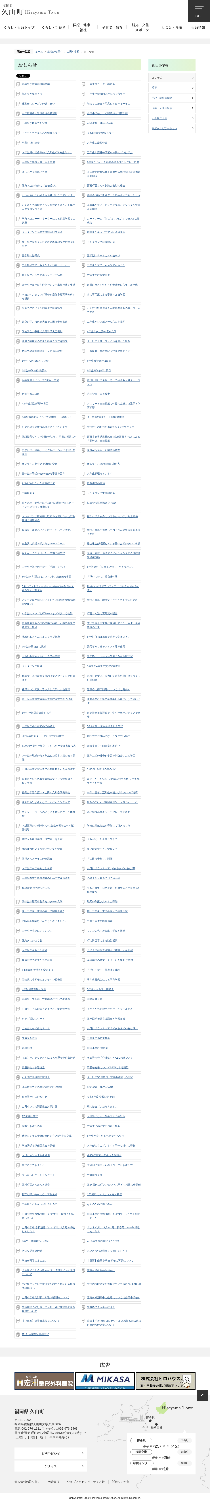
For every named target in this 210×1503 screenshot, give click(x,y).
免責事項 (54, 1481)
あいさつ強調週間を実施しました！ (107, 1250)
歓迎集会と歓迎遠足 (33, 1067)
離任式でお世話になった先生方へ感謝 (108, 736)
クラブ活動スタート (33, 1018)
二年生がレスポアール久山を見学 (106, 321)
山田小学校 (73, 51)
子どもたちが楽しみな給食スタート (42, 132)
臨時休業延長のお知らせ (101, 1270)
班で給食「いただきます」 (102, 1106)
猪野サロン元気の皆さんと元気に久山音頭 (46, 689)
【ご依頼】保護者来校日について (41, 1320)
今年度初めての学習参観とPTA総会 (42, 1087)
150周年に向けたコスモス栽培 (104, 1194)
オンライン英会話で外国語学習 (39, 463)
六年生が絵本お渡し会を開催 (38, 162)
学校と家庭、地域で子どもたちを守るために (112, 599)
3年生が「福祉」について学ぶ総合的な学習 (47, 576)
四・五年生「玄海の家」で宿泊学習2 (43, 911)
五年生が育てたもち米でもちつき (106, 265)
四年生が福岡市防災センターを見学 (42, 901)
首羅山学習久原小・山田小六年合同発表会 (46, 792)
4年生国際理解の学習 (34, 989)
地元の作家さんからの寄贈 (102, 901)
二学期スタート (31, 493)
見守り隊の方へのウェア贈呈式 (39, 1194)
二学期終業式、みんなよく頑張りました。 (46, 265)
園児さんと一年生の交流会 (37, 858)
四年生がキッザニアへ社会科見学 (106, 232)
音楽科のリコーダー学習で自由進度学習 (110, 656)
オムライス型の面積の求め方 (103, 463)
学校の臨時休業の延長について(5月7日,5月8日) (114, 1283)
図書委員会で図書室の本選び (103, 745)
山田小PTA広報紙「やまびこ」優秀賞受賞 (46, 1008)
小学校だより (159, 118)
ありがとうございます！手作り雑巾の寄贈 (111, 1145)
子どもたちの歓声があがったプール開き (110, 1008)
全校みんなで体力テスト (36, 1028)
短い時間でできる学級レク (102, 848)
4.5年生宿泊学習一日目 (35, 403)
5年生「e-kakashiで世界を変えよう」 (108, 636)
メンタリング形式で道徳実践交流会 (42, 232)
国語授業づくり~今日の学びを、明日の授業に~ (49, 436)
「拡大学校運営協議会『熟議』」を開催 (110, 950)
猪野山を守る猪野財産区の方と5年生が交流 (47, 1135)
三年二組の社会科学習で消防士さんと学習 (111, 755)
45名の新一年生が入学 (100, 123)
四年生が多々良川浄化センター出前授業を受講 (48, 284)
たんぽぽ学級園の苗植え (36, 1077)
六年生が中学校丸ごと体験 (37, 868)
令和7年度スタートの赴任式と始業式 (43, 736)
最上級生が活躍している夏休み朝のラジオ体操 (113, 543)
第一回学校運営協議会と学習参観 (106, 1018)
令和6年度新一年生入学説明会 (104, 1155)
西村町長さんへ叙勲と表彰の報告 (106, 185)
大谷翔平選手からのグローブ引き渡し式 (110, 1165)
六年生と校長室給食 (98, 275)
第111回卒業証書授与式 (35, 1334)
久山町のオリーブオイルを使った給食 (108, 341)
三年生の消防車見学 (98, 1038)
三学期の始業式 (31, 255)
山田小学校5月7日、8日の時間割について (45, 1297)
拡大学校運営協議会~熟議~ (102, 502)
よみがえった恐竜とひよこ (102, 839)
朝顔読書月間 (94, 999)
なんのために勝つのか (99, 1204)
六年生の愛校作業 (97, 142)
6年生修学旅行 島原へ (34, 370)
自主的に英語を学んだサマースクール (43, 543)
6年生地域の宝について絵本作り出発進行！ (47, 417)
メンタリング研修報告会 (101, 241)
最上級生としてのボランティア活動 (42, 275)
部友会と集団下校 (32, 93)
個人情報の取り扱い (27, 1481)
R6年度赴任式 (30, 1116)
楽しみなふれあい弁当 (34, 171)
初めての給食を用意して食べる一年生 (108, 103)
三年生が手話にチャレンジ (37, 930)
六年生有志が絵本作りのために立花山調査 (46, 878)
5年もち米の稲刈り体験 (35, 360)
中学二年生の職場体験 (99, 921)
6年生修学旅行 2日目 (99, 360)
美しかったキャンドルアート (38, 1174)
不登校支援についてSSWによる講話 (108, 1067)
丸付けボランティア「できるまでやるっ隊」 (112, 1028)
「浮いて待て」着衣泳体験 (102, 576)
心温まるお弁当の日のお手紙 (103, 878)
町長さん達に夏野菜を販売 (102, 613)
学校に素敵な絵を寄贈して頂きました (108, 825)
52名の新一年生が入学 (100, 1087)
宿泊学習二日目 (31, 393)
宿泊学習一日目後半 (98, 393)
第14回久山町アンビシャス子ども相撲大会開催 (114, 1184)
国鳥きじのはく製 (32, 940)
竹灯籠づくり (94, 1174)
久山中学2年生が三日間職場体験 (105, 417)
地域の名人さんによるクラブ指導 (41, 636)
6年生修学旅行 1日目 (99, 370)
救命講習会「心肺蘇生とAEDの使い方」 (110, 1057)
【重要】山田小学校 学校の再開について (110, 1260)
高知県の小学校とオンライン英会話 (42, 979)
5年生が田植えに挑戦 (34, 646)
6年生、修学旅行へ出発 (35, 1241)
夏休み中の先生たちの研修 (37, 960)
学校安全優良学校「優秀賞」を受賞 (42, 839)
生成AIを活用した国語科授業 (103, 450)
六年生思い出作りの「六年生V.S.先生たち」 (47, 152)
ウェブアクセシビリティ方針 (86, 1481)
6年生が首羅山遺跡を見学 (36, 712)
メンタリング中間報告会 (101, 493)
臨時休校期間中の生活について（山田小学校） (113, 1297)
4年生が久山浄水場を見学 (101, 331)
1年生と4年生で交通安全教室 (103, 666)
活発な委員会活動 (32, 1250)
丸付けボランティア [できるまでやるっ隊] (111, 868)
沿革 (154, 87)
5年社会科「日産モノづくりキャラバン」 (110, 566)
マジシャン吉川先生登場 (36, 1155)
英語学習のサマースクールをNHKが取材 (110, 960)
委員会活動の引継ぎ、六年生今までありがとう (113, 195)
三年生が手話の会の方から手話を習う (43, 473)
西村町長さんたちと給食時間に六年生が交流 (112, 284)
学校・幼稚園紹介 (162, 97)
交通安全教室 (29, 1038)
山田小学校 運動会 (97, 1047)
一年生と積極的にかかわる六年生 (106, 93)
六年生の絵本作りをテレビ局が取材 (42, 350)
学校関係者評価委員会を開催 (38, 1145)
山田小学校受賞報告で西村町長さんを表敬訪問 (48, 769)
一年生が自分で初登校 (34, 123)
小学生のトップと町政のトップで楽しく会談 (47, 613)
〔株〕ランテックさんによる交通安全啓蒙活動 (48, 1057)
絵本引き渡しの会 (32, 1126)
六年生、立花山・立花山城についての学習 (46, 999)
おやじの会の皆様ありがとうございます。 (46, 426)
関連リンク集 (120, 1481)
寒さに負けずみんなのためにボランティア (46, 802)
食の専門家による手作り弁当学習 (106, 294)
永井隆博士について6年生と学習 (40, 380)
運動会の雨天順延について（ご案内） (108, 689)
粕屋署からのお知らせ (34, 1096)
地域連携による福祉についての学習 (42, 848)
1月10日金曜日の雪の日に (102, 769)
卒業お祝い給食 (31, 142)
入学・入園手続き (162, 108)
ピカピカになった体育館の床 (38, 483)
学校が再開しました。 (34, 1260)
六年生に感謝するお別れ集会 (103, 1126)
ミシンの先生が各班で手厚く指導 (106, 930)
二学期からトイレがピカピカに (39, 1204)
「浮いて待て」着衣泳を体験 (103, 969)
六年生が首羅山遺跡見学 (36, 84)
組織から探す (54, 51)
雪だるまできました (33, 1165)
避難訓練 (27, 1047)
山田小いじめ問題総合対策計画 (39, 1106)
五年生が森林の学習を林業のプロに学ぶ (110, 152)
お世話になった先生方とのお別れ (106, 1116)
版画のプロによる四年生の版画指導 (42, 308)
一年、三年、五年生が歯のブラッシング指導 (112, 792)
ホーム (39, 51)
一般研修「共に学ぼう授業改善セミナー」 (111, 350)
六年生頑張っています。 (101, 473)
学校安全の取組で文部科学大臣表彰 (42, 331)
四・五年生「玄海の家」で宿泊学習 (107, 911)
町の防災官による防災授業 (102, 940)
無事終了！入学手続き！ (101, 1307)
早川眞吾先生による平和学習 (103, 979)
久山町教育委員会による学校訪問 (41, 656)
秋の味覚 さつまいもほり (36, 887)
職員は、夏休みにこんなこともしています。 (47, 529)
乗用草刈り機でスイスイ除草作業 (106, 646)
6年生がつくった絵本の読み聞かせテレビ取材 (113, 162)
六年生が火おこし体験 (34, 950)
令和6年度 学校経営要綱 (101, 1096)
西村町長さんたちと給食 (36, 1184)
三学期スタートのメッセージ (103, 255)
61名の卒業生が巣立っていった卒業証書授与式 (48, 745)
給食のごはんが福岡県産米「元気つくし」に (112, 802)
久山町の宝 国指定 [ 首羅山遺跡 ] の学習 (110, 1077)
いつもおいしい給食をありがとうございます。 (48, 195)
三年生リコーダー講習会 (101, 84)
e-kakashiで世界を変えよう (37, 969)
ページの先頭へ (202, 1395)
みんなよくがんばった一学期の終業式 (43, 553)
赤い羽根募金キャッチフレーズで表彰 (108, 812)
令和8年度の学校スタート (101, 132)
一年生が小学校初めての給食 (38, 726)
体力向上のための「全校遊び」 (39, 185)
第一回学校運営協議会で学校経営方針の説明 (47, 699)
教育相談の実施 (96, 483)
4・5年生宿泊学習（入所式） (103, 1241)
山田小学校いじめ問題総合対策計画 (107, 113)
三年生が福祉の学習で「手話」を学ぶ (43, 566)
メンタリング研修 (32, 666)
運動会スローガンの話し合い (38, 103)
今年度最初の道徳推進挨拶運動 (39, 113)
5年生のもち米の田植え (100, 989)
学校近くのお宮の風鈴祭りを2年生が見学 (110, 426)
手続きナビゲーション (164, 128)
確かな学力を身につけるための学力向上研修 (112, 516)
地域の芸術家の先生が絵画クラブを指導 (45, 341)
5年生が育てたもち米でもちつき (105, 1135)
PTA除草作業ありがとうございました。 (44, 921)
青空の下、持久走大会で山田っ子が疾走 (45, 321)
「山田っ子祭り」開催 (99, 858)
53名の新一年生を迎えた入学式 (105, 726)
